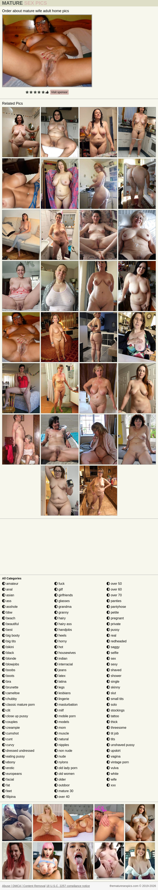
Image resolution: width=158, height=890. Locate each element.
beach (8, 618)
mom (60, 727)
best (7, 629)
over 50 (114, 583)
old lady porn (65, 768)
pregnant (115, 618)
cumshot (10, 733)
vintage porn (118, 762)
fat (6, 785)
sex (111, 658)
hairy (60, 618)
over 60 (114, 589)
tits (111, 739)
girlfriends (63, 595)
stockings (115, 710)
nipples (61, 745)
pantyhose (116, 606)
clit (6, 710)
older (60, 779)
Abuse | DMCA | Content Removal (23, 886)
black (8, 652)
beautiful (10, 624)
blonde (9, 658)
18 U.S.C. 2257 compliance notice (68, 886)
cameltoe (11, 693)
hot (58, 647)
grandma (63, 606)
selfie (112, 652)
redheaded (117, 641)
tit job (113, 733)
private (114, 624)
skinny (113, 687)
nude (60, 756)
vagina (114, 756)
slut (111, 693)
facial (8, 779)
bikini (8, 647)
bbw (7, 612)
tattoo (113, 716)
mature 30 (63, 791)
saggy (113, 647)
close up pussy (15, 716)
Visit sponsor (59, 92)
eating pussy (13, 756)
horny (60, 641)
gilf (58, 589)
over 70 (114, 595)
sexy (112, 664)
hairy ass (63, 624)
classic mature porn (18, 704)
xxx (111, 785)
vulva (112, 768)
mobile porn (65, 716)
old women (64, 773)
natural (61, 739)
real (111, 635)
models (61, 722)
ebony (8, 762)
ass (6, 601)
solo (112, 704)
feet (7, 791)
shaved (114, 670)
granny (61, 612)
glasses (62, 601)
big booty (11, 635)
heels (60, 635)
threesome (116, 727)
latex (59, 676)
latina (60, 681)
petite (113, 612)
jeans (60, 670)
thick (112, 722)
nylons (61, 762)
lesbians (62, 693)
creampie (11, 727)
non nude (63, 750)
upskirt (114, 750)
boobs (8, 670)
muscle (61, 733)
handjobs (63, 629)
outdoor (62, 785)
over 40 (62, 796)
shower (114, 676)
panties (114, 601)
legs (59, 687)
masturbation (66, 704)
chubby (9, 699)
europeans (12, 773)
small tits (115, 699)
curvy (8, 745)
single (113, 681)
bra (6, 681)
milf (59, 710)
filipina (9, 796)
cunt (7, 739)
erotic (8, 768)
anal (7, 589)
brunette (10, 687)
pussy (113, 629)
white (112, 773)
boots (8, 676)
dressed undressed (18, 750)
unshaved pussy (121, 745)
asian (8, 595)
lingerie (61, 699)
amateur (10, 583)
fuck (59, 583)
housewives (65, 652)
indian (60, 658)
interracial (63, 664)
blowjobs (10, 664)
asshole (10, 606)
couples (10, 722)
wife (112, 779)
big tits (9, 641)
